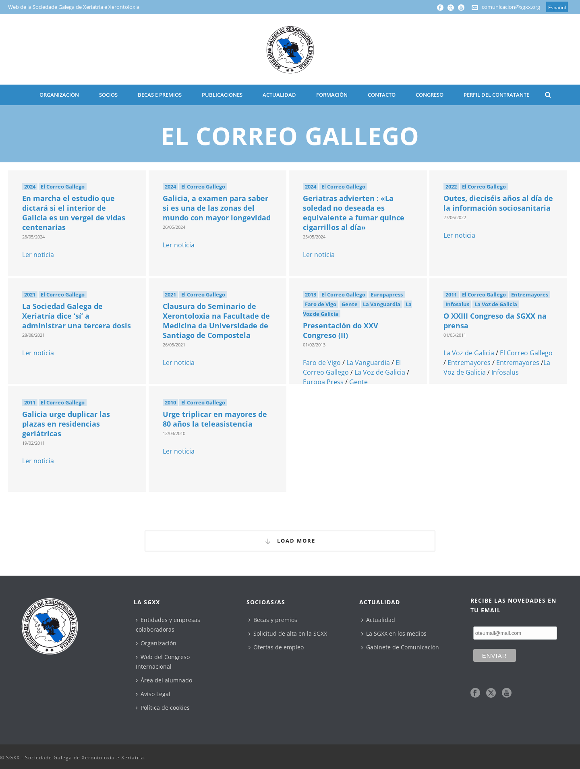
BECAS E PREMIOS (160, 94)
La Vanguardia (381, 304)
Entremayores (529, 294)
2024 (29, 186)
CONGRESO (429, 94)
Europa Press (323, 381)
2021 (29, 294)
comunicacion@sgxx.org (511, 6)
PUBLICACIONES (222, 94)
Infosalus (457, 304)
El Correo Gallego (63, 186)
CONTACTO (382, 94)
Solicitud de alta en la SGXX (288, 633)
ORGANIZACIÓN (59, 94)
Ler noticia (38, 254)
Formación (332, 94)
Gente (350, 304)
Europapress (387, 294)
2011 (451, 294)
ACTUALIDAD (279, 94)
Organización (156, 643)
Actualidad (378, 620)
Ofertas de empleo (276, 647)
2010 (170, 402)
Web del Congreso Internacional (163, 661)
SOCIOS (108, 94)
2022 (451, 186)
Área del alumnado (164, 680)
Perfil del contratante (496, 94)
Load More (290, 541)
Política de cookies (163, 707)
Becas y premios (273, 620)
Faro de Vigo (320, 304)
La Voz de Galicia (379, 372)
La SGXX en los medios (394, 633)
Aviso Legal (153, 694)
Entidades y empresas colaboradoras (168, 624)
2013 (310, 294)
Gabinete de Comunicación (400, 647)
